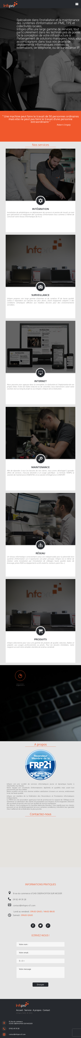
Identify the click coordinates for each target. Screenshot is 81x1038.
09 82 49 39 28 (14, 1029)
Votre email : (24, 953)
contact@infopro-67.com (17, 1034)
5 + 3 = (22, 961)
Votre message (25, 969)
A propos (37, 1010)
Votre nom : (23, 944)
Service (27, 1010)
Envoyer (40, 984)
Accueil (19, 1010)
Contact (46, 1010)
